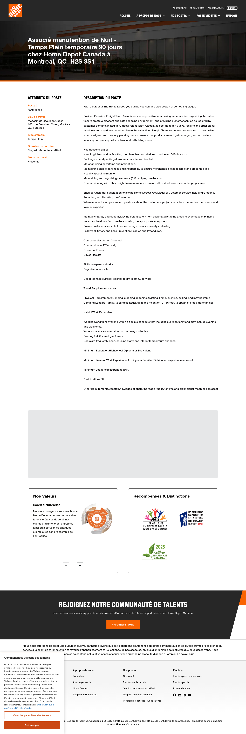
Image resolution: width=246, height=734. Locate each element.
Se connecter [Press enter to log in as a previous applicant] (197, 8)
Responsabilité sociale (85, 694)
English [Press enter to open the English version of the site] (232, 8)
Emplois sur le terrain (134, 682)
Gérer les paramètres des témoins (32, 715)
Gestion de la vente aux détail (139, 688)
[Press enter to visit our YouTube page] (189, 694)
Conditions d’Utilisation (101, 720)
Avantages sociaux (83, 682)
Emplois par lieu (181, 682)
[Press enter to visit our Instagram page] (184, 694)
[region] (32, 693)
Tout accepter (32, 725)
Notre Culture (80, 688)
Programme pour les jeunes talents (142, 700)
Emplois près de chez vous (187, 676)
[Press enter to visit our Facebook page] (174, 694)
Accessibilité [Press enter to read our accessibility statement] (180, 8)
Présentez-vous (123, 624)
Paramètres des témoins (203, 720)
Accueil (125, 15)
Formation (78, 676)
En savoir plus (185, 653)
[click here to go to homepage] (15, 10)
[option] (73, 520)
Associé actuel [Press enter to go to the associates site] (216, 8)
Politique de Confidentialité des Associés (167, 720)
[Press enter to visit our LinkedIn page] (179, 694)
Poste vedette (208, 15)
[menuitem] (125, 16)
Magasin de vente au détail (137, 694)
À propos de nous (150, 15)
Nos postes (180, 15)
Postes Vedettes (181, 688)
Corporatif (128, 676)
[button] (66, 565)
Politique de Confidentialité (129, 720)
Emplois (231, 15)
